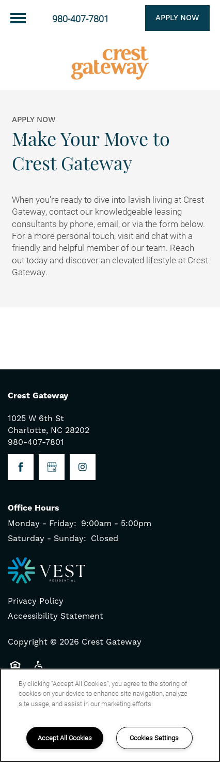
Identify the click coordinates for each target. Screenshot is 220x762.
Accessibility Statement (55, 616)
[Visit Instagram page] (83, 467)
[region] (110, 715)
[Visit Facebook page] (21, 467)
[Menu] (18, 18)
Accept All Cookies (65, 737)
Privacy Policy (36, 601)
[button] (164, 18)
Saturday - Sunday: (47, 538)
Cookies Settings (154, 737)
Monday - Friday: (42, 523)
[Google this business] (52, 467)
